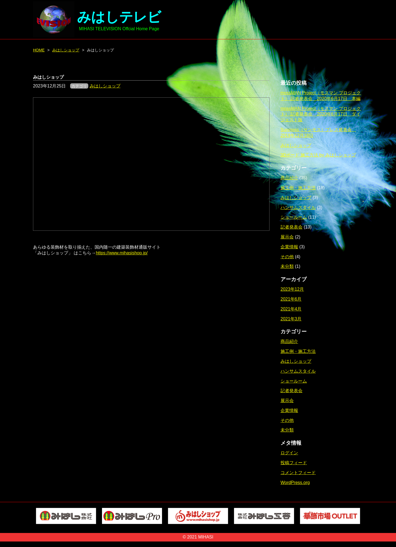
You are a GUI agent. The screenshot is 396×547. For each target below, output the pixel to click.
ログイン (289, 452)
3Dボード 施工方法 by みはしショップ (318, 155)
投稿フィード (293, 462)
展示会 (287, 237)
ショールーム (293, 217)
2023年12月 (292, 289)
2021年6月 (291, 299)
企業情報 (289, 246)
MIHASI (205, 537)
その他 (287, 256)
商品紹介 (289, 177)
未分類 (287, 266)
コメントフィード (298, 472)
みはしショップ (65, 50)
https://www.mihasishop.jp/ (122, 253)
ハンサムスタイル (298, 207)
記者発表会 (291, 227)
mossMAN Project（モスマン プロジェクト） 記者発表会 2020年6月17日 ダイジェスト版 (320, 114)
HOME (39, 50)
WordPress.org (295, 482)
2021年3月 (291, 319)
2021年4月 (291, 309)
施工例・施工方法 (298, 187)
